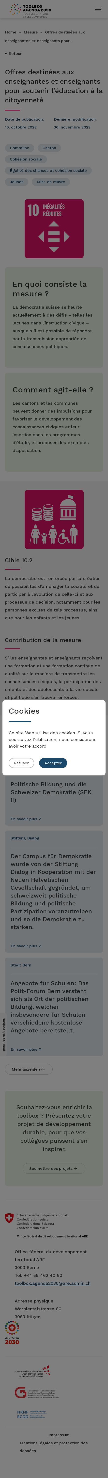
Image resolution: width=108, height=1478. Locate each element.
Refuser (21, 763)
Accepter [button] (53, 763)
